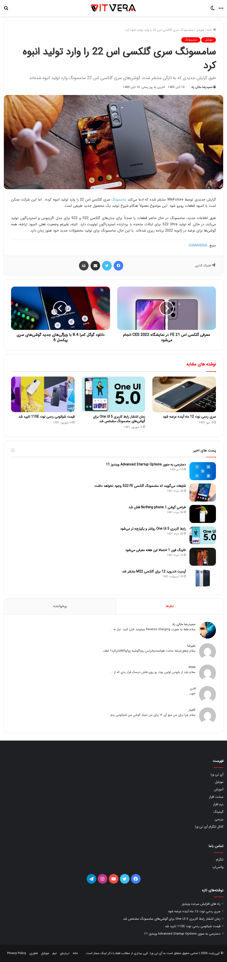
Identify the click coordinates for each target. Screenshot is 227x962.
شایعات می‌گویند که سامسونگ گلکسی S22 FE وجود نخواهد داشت (140, 486)
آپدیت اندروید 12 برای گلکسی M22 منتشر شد (154, 571)
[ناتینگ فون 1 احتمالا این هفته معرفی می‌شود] (202, 557)
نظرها (170, 606)
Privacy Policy (16, 953)
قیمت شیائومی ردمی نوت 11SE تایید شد (46, 416)
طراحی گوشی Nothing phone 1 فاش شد (157, 507)
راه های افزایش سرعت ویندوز (201, 903)
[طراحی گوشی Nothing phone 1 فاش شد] (202, 514)
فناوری (33, 953)
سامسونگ (191, 40)
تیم (54, 953)
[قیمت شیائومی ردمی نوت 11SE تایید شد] (43, 394)
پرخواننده (60, 606)
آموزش (218, 789)
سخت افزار (216, 796)
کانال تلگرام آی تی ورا (209, 826)
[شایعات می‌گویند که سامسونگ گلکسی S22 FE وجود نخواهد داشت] (202, 493)
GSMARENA (197, 245)
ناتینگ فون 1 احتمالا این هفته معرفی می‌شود (155, 550)
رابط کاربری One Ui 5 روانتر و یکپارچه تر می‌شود (153, 528)
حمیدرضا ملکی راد (201, 87)
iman (192, 667)
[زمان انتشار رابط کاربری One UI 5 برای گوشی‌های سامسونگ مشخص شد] (113, 394)
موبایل (200, 29)
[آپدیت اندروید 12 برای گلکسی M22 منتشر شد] (202, 578)
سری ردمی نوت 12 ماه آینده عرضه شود (189, 416)
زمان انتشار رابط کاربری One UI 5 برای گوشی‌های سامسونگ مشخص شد (119, 419)
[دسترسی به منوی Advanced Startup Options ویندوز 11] (202, 471)
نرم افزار (218, 804)
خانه (211, 29)
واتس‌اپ (217, 867)
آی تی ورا (217, 774)
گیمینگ (218, 811)
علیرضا (191, 645)
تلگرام (219, 859)
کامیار (191, 709)
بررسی (219, 819)
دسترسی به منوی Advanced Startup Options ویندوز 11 (146, 464)
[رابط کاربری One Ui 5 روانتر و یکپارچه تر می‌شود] (202, 535)
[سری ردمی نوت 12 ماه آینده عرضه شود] (184, 394)
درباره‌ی (64, 953)
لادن (192, 688)
